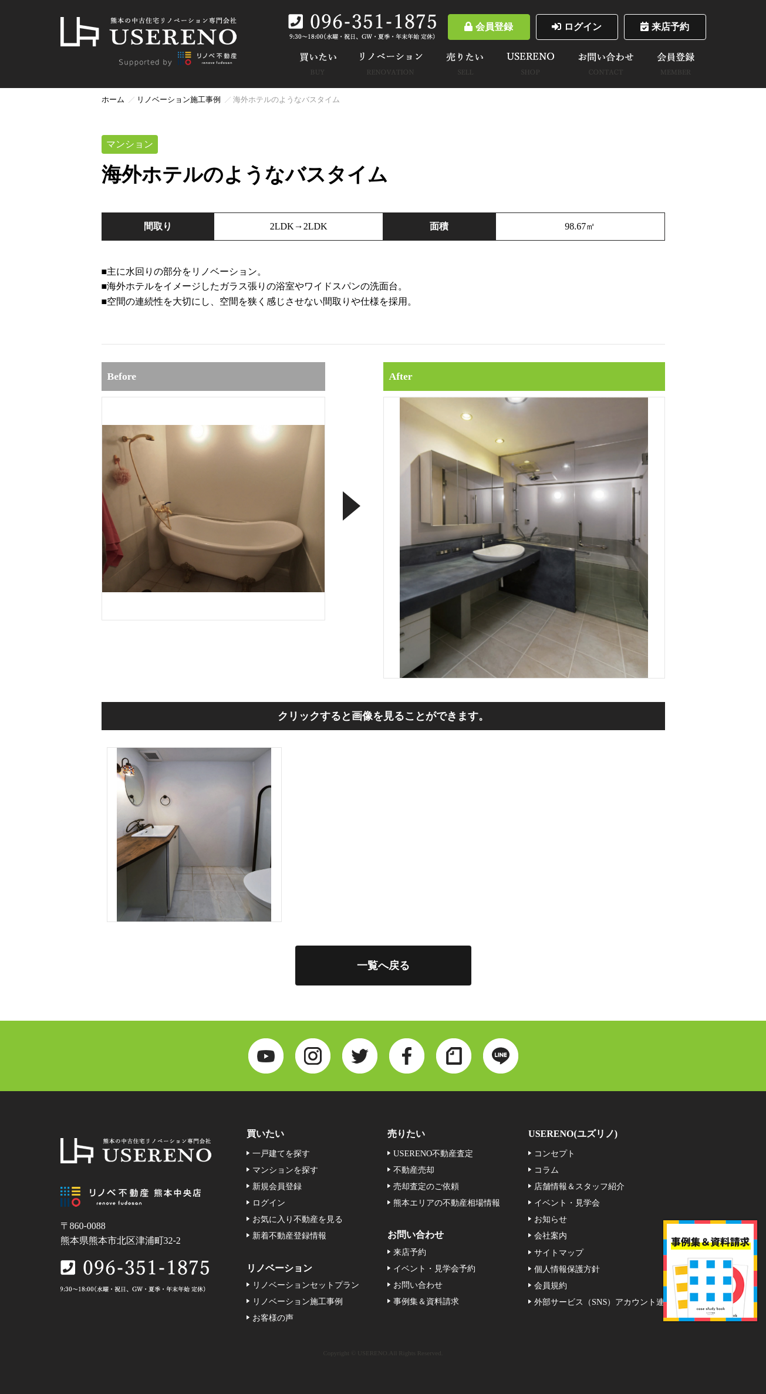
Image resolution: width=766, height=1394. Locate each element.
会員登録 (488, 27)
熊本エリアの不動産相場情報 (446, 1202)
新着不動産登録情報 (289, 1235)
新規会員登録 (277, 1186)
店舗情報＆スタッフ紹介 (579, 1186)
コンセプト (554, 1153)
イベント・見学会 (567, 1202)
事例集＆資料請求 (426, 1301)
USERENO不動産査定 (433, 1153)
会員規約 (550, 1285)
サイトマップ (558, 1252)
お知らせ (550, 1219)
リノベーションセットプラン (305, 1285)
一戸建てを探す (281, 1153)
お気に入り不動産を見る (297, 1219)
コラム (546, 1169)
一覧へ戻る (383, 965)
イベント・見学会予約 (434, 1268)
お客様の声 (272, 1317)
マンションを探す (285, 1169)
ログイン (577, 27)
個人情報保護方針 (567, 1269)
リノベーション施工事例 (179, 100)
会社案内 (550, 1235)
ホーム (113, 100)
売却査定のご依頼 (426, 1186)
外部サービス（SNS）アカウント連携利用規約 (620, 1302)
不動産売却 (413, 1169)
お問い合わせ (418, 1285)
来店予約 (664, 27)
